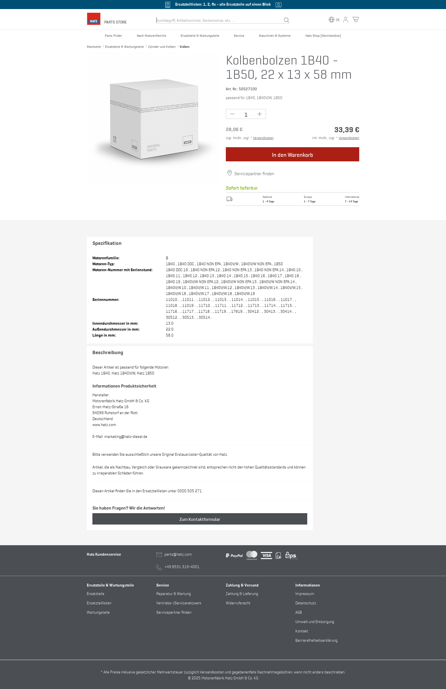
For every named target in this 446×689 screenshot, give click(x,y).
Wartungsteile (98, 612)
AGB (298, 612)
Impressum (304, 593)
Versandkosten (263, 137)
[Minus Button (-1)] (232, 114)
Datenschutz (305, 602)
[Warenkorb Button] (355, 19)
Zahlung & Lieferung (242, 593)
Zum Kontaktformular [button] (199, 518)
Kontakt (301, 631)
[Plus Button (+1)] (259, 114)
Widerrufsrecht (238, 602)
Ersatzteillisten (99, 602)
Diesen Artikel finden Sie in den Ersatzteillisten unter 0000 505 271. (147, 490)
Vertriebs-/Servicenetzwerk (178, 602)
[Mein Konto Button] (345, 19)
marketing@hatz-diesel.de (125, 436)
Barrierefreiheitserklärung (316, 640)
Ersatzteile (95, 593)
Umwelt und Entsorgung (314, 621)
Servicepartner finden (254, 173)
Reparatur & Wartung (173, 593)
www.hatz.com (104, 424)
